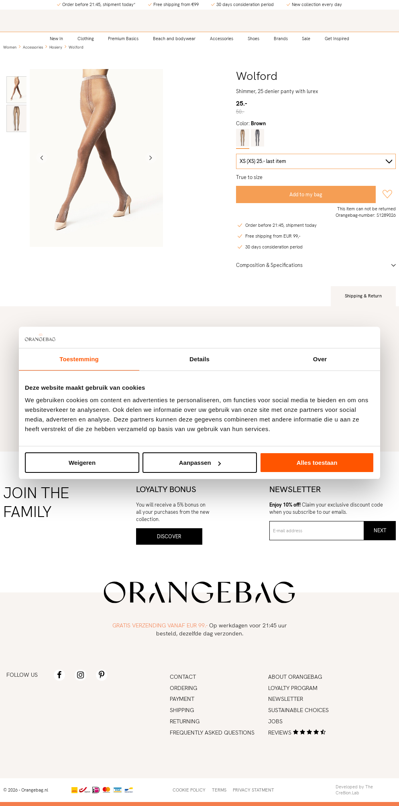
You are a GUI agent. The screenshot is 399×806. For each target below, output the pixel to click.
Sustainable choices (298, 710)
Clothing (85, 38)
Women (9, 47)
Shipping (182, 710)
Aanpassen (200, 462)
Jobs (275, 721)
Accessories (221, 38)
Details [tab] (199, 359)
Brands (281, 38)
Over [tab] (320, 359)
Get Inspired (337, 38)
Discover (169, 536)
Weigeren (82, 462)
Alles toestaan (317, 462)
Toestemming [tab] (79, 359)
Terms (219, 790)
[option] (16, 89)
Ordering (183, 688)
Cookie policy (189, 790)
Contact (183, 676)
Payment (182, 698)
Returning (185, 721)
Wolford (76, 47)
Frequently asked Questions (212, 732)
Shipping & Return (363, 296)
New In (56, 38)
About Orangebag (295, 676)
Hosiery (55, 47)
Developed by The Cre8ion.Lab (354, 790)
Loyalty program (293, 688)
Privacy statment (253, 790)
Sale (306, 38)
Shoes (253, 38)
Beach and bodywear (174, 38)
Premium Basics (123, 38)
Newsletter (285, 698)
